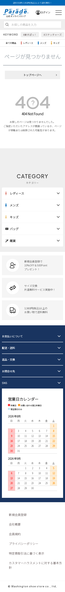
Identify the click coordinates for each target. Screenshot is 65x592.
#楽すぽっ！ (30, 34)
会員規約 (15, 534)
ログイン (45, 12)
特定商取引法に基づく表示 (26, 553)
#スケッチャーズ (53, 34)
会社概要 (15, 524)
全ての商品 (11, 42)
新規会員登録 (18, 514)
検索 (7, 24)
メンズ (41, 43)
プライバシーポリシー (23, 543)
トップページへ (32, 75)
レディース (26, 43)
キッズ (54, 43)
